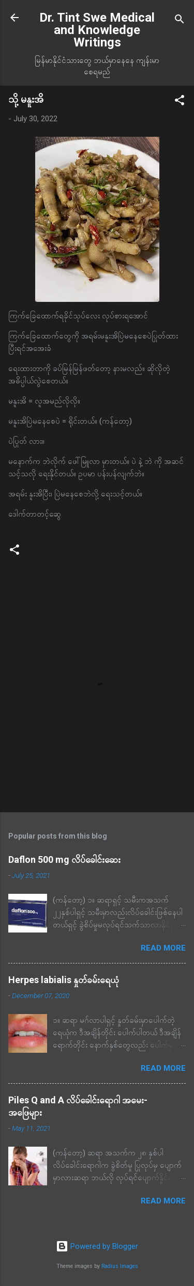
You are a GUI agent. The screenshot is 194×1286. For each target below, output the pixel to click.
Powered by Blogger (97, 1246)
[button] (179, 102)
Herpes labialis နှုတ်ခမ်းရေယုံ (63, 979)
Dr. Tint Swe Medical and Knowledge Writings (97, 30)
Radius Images (119, 1266)
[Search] (179, 21)
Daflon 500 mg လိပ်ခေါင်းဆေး (64, 859)
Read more (163, 948)
